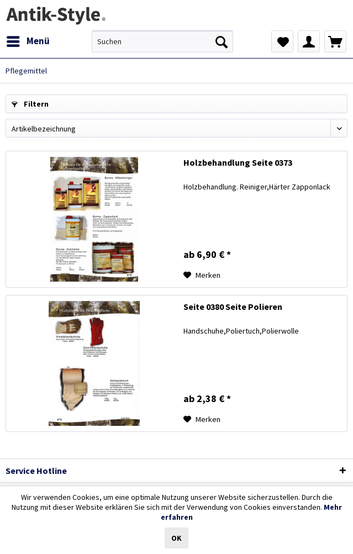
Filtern (30, 104)
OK (176, 538)
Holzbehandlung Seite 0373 (237, 162)
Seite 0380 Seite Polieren (232, 306)
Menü (28, 40)
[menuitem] (27, 41)
